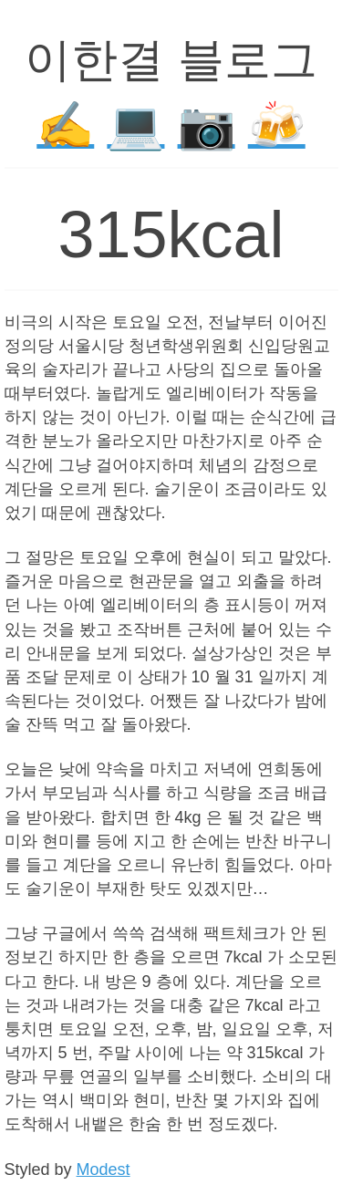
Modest (103, 1169)
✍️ (65, 125)
